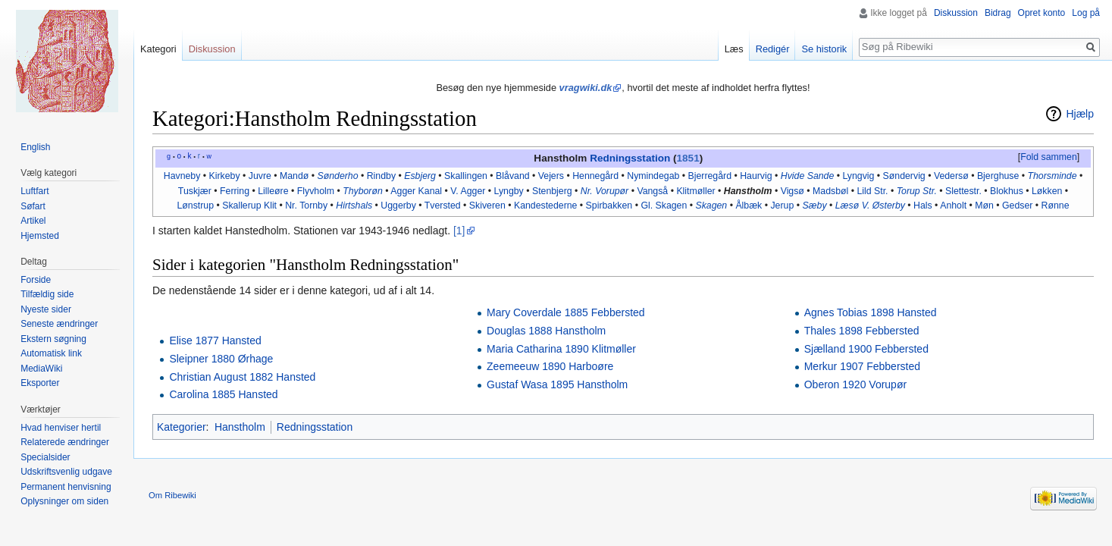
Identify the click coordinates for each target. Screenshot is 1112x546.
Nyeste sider (45, 309)
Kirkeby (224, 176)
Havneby (182, 176)
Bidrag (998, 13)
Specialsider (45, 457)
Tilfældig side (47, 294)
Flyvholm (315, 191)
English (35, 147)
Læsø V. (852, 205)
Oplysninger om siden (64, 501)
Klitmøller (695, 191)
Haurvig (756, 176)
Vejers (551, 176)
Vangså (652, 191)
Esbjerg (420, 176)
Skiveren (487, 205)
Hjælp (1080, 114)
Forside (35, 280)
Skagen (711, 205)
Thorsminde (1052, 176)
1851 (688, 158)
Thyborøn (363, 191)
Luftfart (34, 191)
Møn (984, 205)
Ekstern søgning (53, 339)
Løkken (1047, 191)
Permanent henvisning (65, 487)
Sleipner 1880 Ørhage (221, 359)
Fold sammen (1048, 157)
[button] (1048, 157)
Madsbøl (830, 191)
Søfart (32, 206)
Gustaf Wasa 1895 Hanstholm (557, 384)
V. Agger (467, 191)
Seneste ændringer (59, 323)
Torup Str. (917, 191)
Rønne (1056, 205)
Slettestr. (963, 191)
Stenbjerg (552, 191)
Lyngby (509, 191)
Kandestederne (546, 205)
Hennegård (595, 176)
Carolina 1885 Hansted (223, 394)
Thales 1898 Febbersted (861, 331)
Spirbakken (609, 205)
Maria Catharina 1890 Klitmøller (561, 349)
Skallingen (465, 176)
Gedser (1017, 205)
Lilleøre (273, 191)
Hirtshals (354, 205)
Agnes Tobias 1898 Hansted (870, 312)
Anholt (953, 205)
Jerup (782, 205)
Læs (734, 49)
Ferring (234, 191)
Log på (1086, 13)
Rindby (381, 176)
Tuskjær (194, 191)
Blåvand (513, 176)
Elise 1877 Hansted (215, 340)
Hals (922, 205)
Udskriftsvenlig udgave (66, 471)
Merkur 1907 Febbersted (862, 366)
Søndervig (904, 176)
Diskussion (956, 13)
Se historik (824, 49)
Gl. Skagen (664, 205)
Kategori (158, 49)
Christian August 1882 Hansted (242, 377)
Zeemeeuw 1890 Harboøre (550, 366)
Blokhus (1006, 191)
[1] (459, 230)
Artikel (32, 220)
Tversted (442, 205)
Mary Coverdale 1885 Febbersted (566, 312)
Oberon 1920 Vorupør (855, 384)
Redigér (773, 49)
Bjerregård (710, 176)
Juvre (260, 176)
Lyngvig (858, 176)
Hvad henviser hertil (60, 427)
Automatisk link (51, 353)
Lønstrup (195, 205)
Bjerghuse (998, 176)
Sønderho (337, 176)
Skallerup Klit (249, 205)
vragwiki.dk (585, 87)
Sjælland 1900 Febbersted (866, 349)
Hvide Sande (808, 176)
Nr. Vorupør (604, 191)
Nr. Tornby (306, 205)
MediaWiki (41, 368)
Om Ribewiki (172, 495)
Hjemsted (39, 236)
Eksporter (39, 383)
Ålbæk (748, 205)
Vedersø (951, 176)
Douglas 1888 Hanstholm (546, 331)
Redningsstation (630, 158)
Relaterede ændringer (64, 442)
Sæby (814, 205)
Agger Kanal (416, 191)
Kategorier (181, 427)
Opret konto (1042, 13)
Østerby (888, 205)
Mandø (294, 176)
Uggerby (398, 205)
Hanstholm (748, 191)
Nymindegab (653, 176)
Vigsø (792, 191)
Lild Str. (872, 191)
